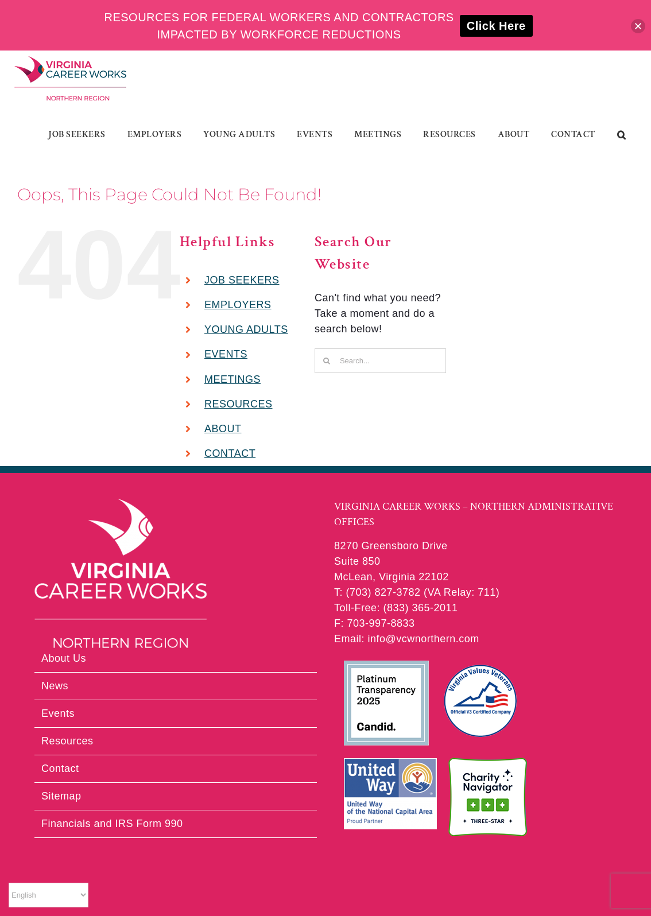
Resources (67, 741)
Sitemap (61, 796)
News (54, 686)
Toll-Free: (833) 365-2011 (396, 608)
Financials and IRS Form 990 (112, 823)
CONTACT (229, 453)
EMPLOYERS (238, 304)
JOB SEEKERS (242, 280)
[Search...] (380, 360)
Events (58, 713)
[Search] (327, 360)
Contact (60, 768)
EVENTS (225, 354)
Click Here (496, 26)
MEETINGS (232, 379)
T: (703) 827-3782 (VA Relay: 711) (416, 592)
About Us (63, 658)
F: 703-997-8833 (374, 623)
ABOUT (223, 428)
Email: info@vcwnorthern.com (406, 639)
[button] (621, 135)
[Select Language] (48, 895)
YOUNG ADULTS (246, 329)
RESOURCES (238, 404)
